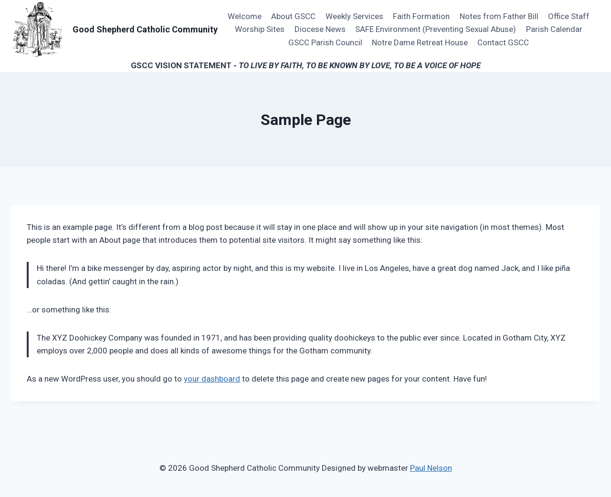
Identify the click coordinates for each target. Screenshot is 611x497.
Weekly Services (354, 16)
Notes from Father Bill (499, 16)
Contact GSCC (503, 42)
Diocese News (320, 29)
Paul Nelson (431, 468)
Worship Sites (259, 29)
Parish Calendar (554, 29)
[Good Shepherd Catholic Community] (114, 29)
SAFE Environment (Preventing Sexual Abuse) (435, 29)
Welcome (245, 16)
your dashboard (212, 378)
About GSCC (293, 16)
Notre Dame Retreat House (420, 42)
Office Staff (569, 16)
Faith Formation (421, 16)
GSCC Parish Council (325, 42)
